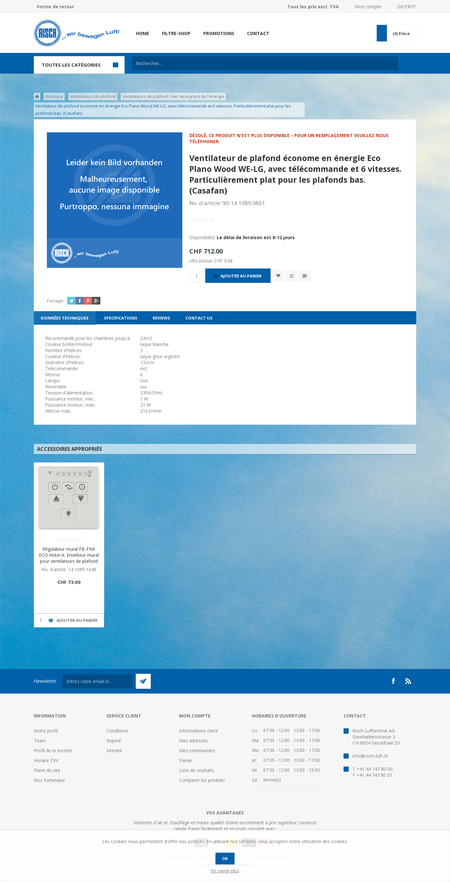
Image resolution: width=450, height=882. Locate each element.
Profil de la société (53, 750)
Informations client (198, 731)
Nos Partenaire (49, 780)
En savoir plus (225, 871)
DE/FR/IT (406, 7)
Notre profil (46, 731)
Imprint (113, 741)
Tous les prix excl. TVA (313, 7)
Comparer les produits (202, 780)
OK (225, 858)
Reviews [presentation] (161, 318)
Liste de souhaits (196, 770)
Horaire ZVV (46, 760)
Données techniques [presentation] (65, 318)
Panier (185, 760)
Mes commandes (197, 750)
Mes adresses (193, 741)
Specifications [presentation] (120, 318)
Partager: (56, 301)
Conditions (117, 731)
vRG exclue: (201, 261)
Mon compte (368, 7)
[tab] (65, 318)
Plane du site (47, 770)
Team (40, 741)
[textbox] (265, 63)
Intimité (114, 750)
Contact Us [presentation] (199, 318)
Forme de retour (55, 7)
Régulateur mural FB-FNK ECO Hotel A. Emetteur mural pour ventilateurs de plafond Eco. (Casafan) (69, 558)
